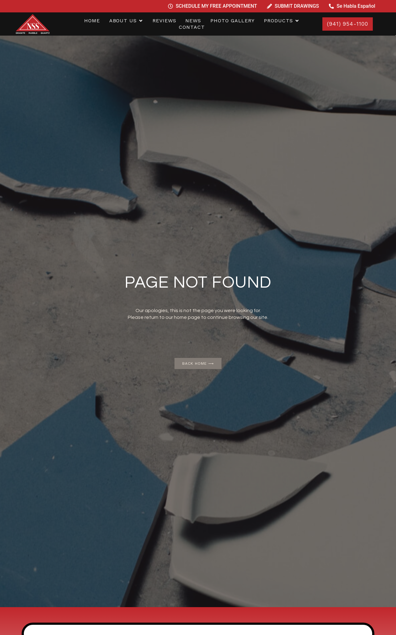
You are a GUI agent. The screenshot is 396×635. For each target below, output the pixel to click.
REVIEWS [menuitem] (164, 21)
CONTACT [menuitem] (191, 27)
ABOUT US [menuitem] (123, 21)
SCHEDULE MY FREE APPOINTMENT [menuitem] (216, 6)
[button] (140, 21)
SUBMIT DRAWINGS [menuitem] (297, 6)
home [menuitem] (92, 21)
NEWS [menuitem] (193, 21)
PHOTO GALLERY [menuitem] (232, 21)
